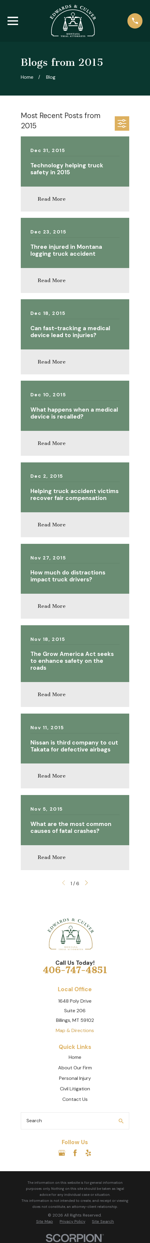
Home (75, 1057)
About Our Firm (75, 1068)
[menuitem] (44, 1222)
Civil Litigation (75, 1089)
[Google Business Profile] (61, 1153)
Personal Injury (75, 1078)
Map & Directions (75, 1030)
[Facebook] (75, 1153)
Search (34, 1120)
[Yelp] (88, 1153)
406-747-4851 (75, 970)
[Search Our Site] (121, 1121)
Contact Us (75, 1099)
